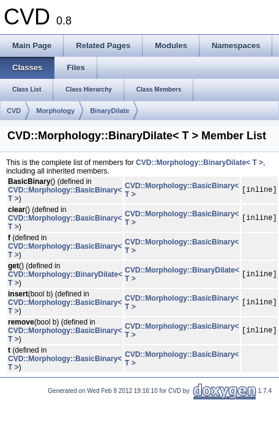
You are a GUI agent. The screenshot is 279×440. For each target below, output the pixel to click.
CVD (14, 110)
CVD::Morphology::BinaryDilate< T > (199, 162)
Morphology (55, 110)
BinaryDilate (109, 110)
